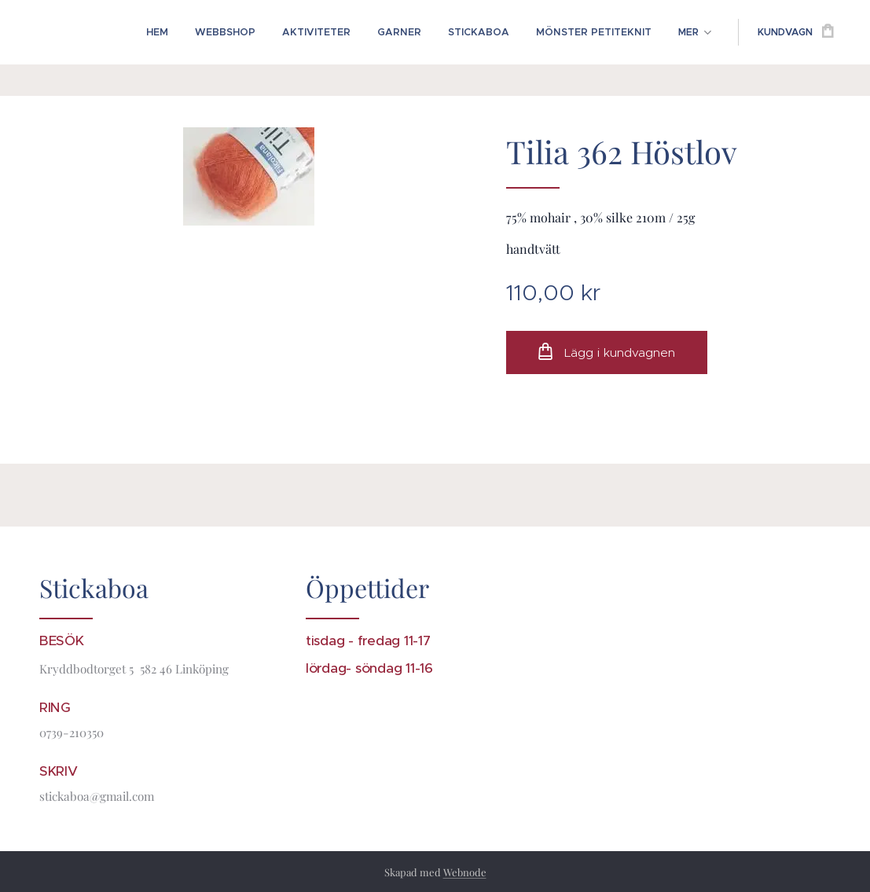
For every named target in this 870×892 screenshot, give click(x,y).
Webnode (464, 872)
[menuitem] (176, 32)
